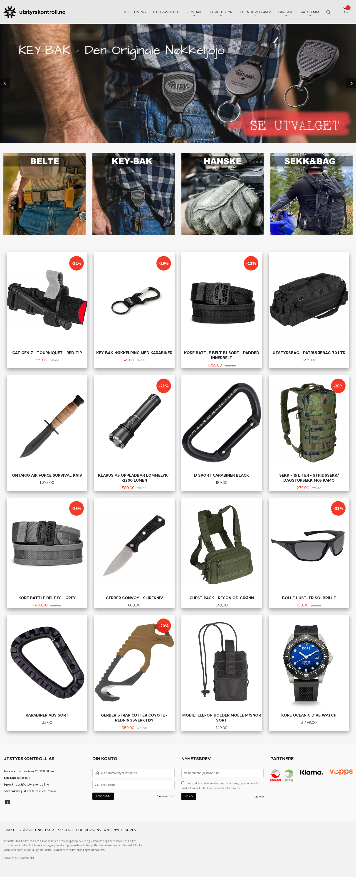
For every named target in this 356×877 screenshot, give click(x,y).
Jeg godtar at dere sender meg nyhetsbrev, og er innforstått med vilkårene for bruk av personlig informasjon (220, 785)
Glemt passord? (166, 796)
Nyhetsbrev (124, 830)
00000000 (23, 778)
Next (351, 83)
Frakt (8, 830)
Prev (5, 83)
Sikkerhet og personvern (83, 830)
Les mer (259, 796)
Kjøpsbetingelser (36, 830)
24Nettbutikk (26, 858)
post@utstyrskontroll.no (32, 784)
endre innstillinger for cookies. (86, 850)
